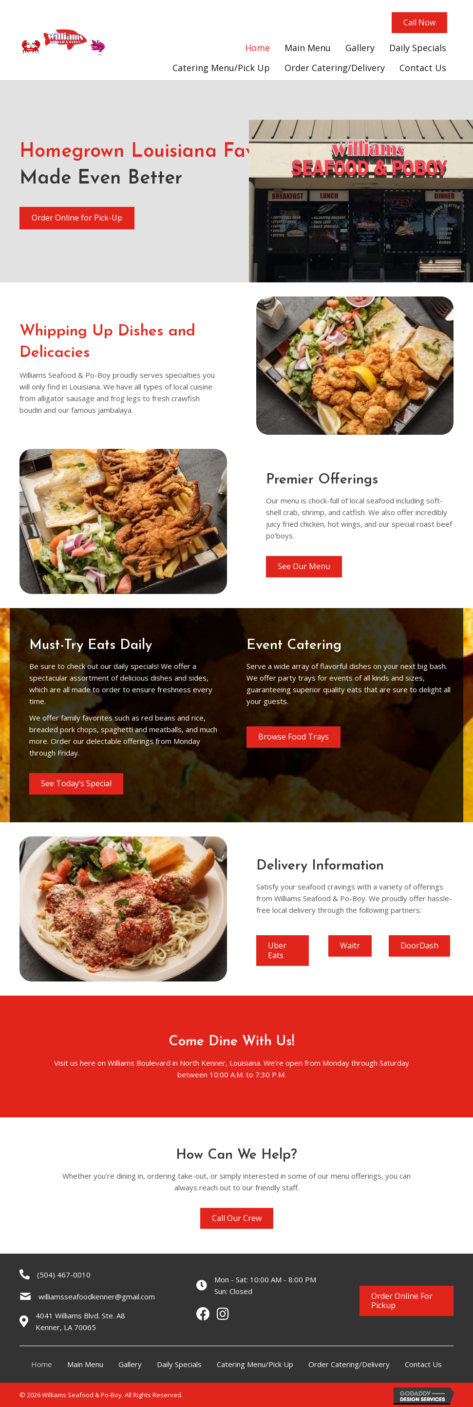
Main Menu (85, 1364)
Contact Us (423, 1364)
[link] (257, 48)
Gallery (130, 1364)
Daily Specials (179, 1364)
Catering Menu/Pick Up (255, 1364)
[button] (419, 22)
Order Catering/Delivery (349, 1364)
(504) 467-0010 (64, 1274)
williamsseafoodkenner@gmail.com (96, 1296)
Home (41, 1364)
